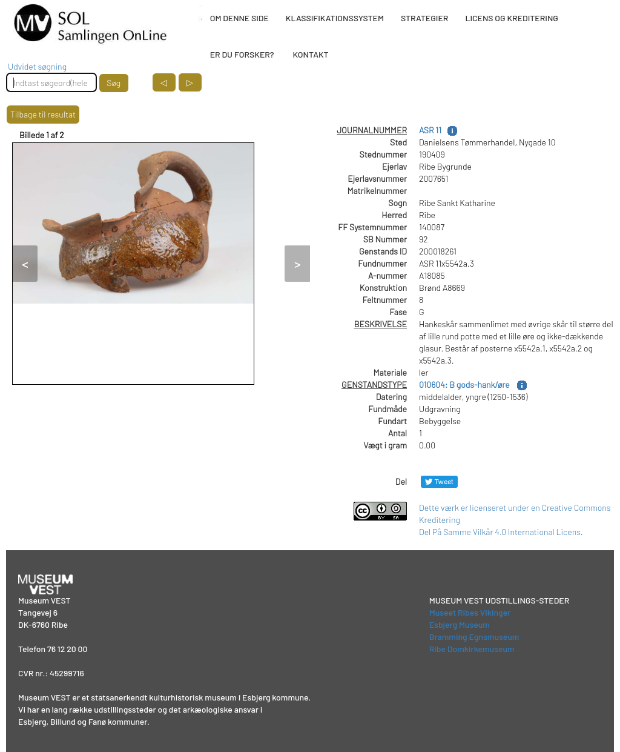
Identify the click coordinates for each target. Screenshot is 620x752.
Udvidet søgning (37, 66)
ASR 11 (430, 130)
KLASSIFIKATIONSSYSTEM (335, 18)
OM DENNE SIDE (239, 18)
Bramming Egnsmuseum (474, 636)
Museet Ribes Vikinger (470, 612)
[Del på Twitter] (439, 481)
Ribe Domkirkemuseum (472, 649)
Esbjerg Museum (459, 624)
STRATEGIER (424, 18)
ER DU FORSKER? (242, 54)
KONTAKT (310, 54)
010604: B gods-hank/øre (465, 384)
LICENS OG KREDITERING (511, 18)
